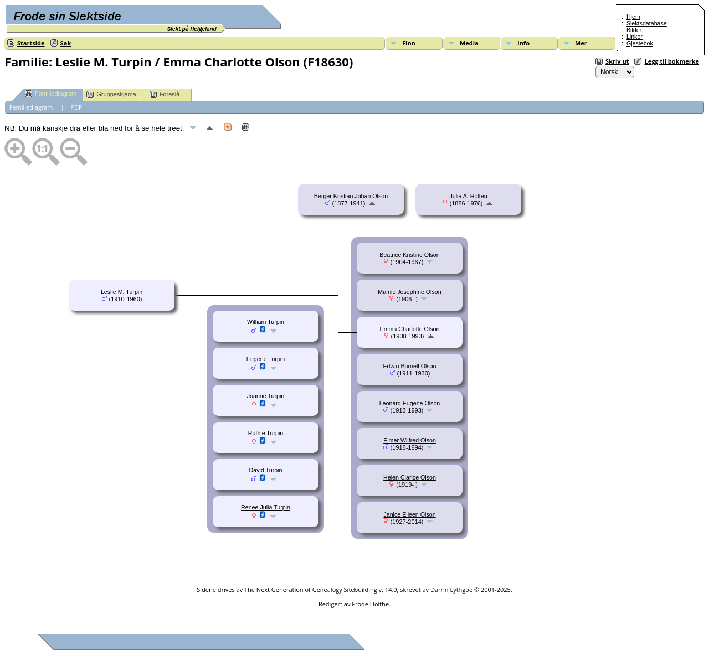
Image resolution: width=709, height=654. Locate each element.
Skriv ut (617, 61)
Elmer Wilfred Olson (409, 440)
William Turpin (265, 321)
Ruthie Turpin (265, 433)
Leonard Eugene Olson (409, 403)
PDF (75, 107)
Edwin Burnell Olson (409, 366)
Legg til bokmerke (671, 61)
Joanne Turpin (266, 396)
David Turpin (265, 470)
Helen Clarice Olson (409, 477)
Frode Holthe (370, 604)
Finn (408, 43)
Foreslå (165, 94)
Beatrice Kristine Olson (409, 254)
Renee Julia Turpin (265, 507)
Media (469, 43)
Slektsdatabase (646, 23)
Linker (634, 36)
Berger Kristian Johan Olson (351, 196)
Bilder (633, 30)
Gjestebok (639, 43)
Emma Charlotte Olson (410, 329)
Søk (65, 43)
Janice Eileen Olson (409, 514)
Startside (31, 43)
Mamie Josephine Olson (409, 292)
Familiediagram (50, 94)
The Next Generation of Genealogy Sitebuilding (310, 589)
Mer (581, 43)
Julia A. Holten (468, 196)
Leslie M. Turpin (121, 292)
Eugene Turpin (265, 359)
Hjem (633, 16)
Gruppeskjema (111, 94)
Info (523, 43)
